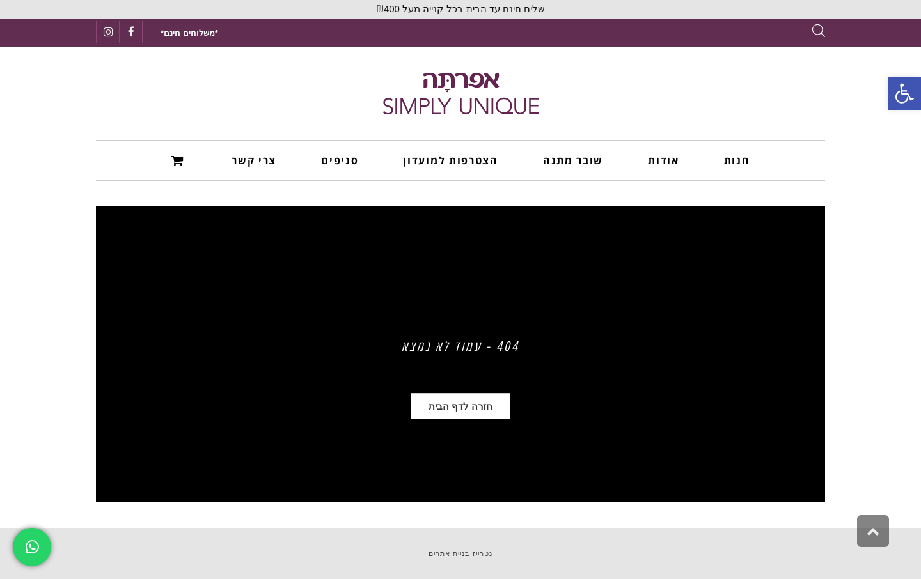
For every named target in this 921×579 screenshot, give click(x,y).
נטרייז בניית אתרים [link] (460, 553)
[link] (904, 93)
